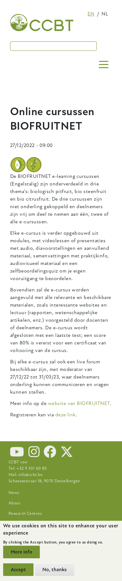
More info (21, 552)
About (14, 503)
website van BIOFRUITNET (79, 403)
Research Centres (25, 513)
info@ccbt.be (31, 474)
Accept (18, 569)
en (91, 14)
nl (104, 14)
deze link (65, 415)
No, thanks (54, 569)
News (14, 492)
